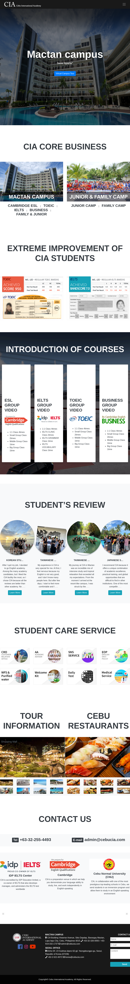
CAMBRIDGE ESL (23, 206)
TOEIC (48, 206)
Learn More (15, 593)
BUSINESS (39, 210)
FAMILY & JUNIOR (31, 214)
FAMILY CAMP (114, 206)
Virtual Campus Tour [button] (65, 73)
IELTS (19, 210)
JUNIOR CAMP (83, 206)
